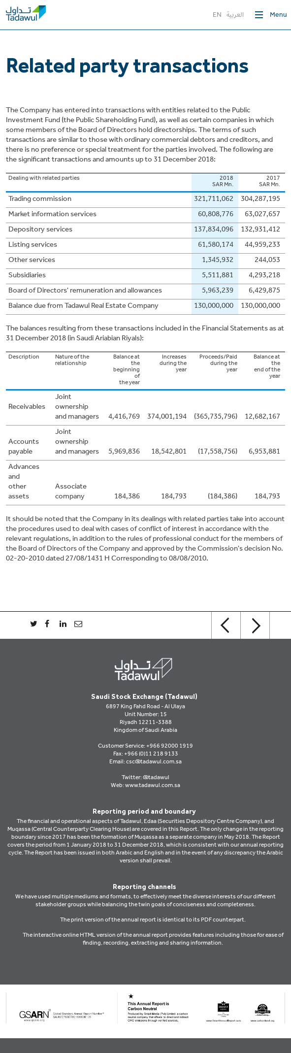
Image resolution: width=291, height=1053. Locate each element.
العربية (235, 15)
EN (217, 15)
